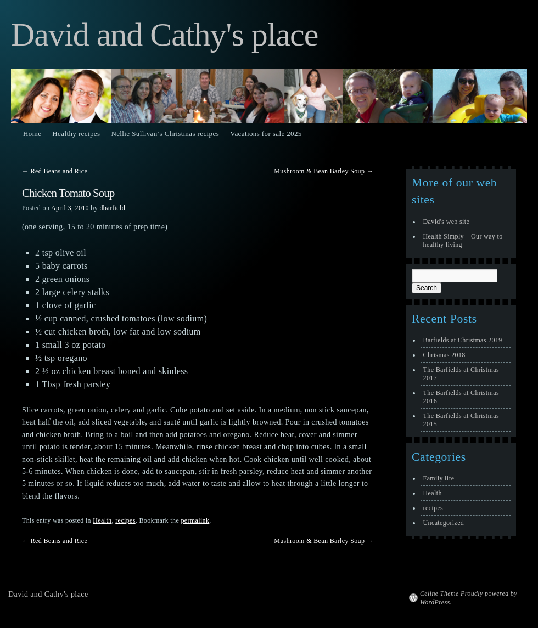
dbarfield (112, 208)
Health (102, 520)
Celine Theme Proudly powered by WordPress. (468, 598)
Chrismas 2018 (444, 355)
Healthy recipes (76, 133)
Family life (439, 478)
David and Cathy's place (164, 34)
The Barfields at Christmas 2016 (461, 397)
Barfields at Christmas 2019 (462, 340)
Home (32, 133)
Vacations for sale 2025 (266, 133)
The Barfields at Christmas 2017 (461, 374)
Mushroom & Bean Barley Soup (323, 171)
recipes (125, 520)
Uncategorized (443, 523)
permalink (195, 520)
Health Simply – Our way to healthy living (463, 240)
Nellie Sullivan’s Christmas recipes (165, 133)
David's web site (446, 221)
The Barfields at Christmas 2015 (461, 420)
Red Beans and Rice (54, 171)
